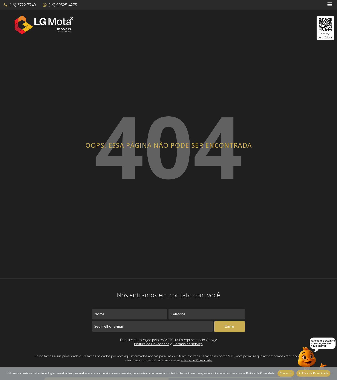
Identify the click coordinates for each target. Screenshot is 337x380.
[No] (331, 373)
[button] (19, 5)
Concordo (286, 373)
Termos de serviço (188, 344)
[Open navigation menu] (330, 5)
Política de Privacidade (151, 344)
